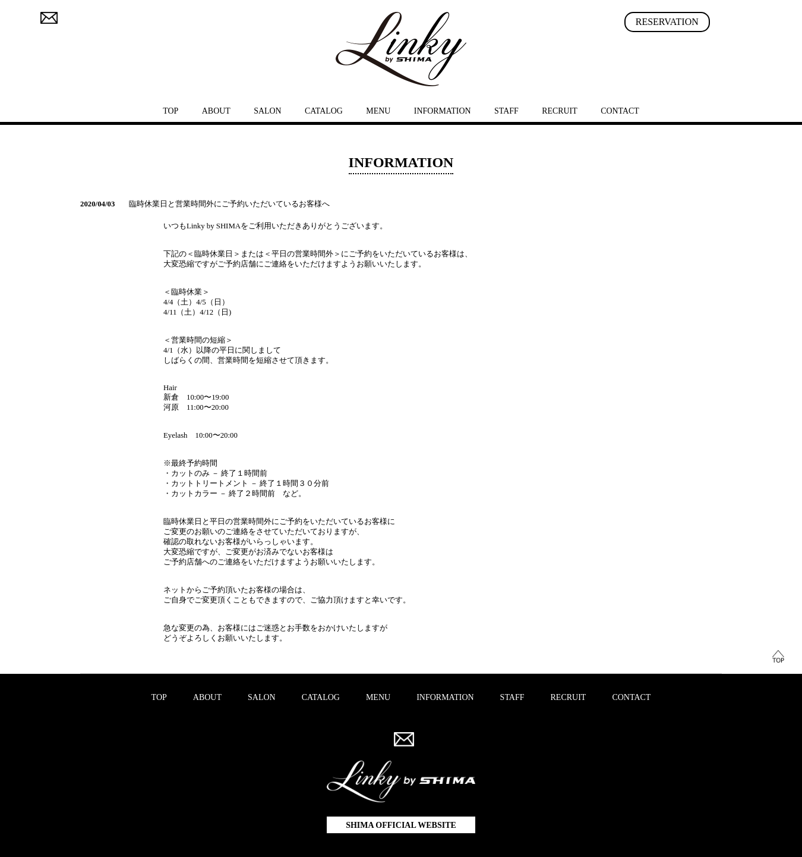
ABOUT (216, 110)
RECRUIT (559, 110)
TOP (170, 110)
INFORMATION (442, 110)
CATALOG (324, 110)
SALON (267, 110)
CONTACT (620, 110)
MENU (378, 110)
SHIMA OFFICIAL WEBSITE (401, 825)
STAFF (506, 110)
